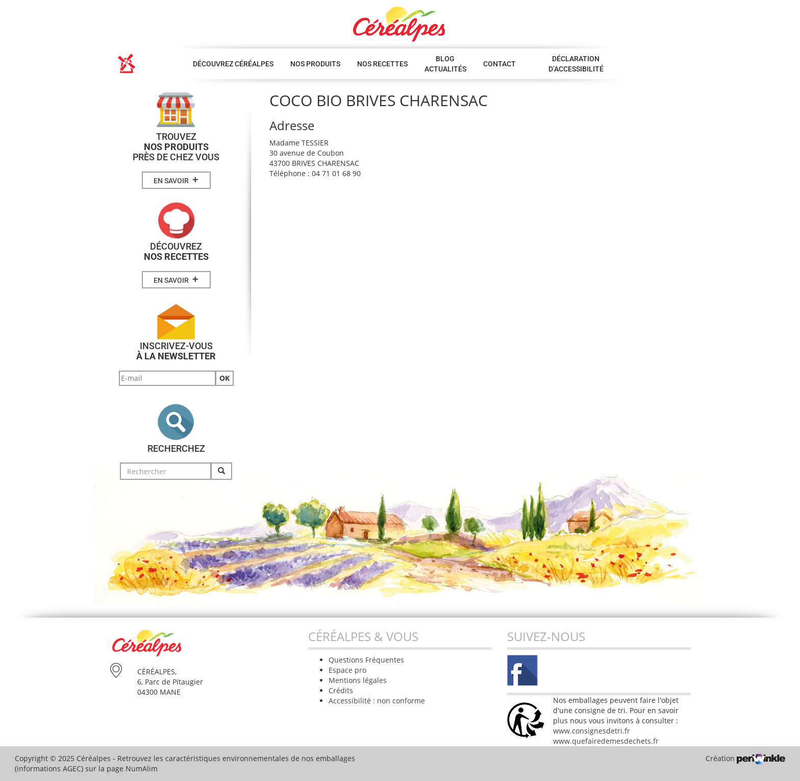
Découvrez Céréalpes (233, 64)
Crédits (341, 690)
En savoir (176, 180)
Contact (499, 64)
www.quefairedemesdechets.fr (606, 741)
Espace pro (347, 670)
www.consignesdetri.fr (591, 731)
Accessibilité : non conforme (377, 700)
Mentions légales (358, 680)
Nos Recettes (382, 64)
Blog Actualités (445, 64)
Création (745, 758)
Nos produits (315, 64)
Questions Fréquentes (366, 660)
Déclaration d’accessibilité (576, 64)
